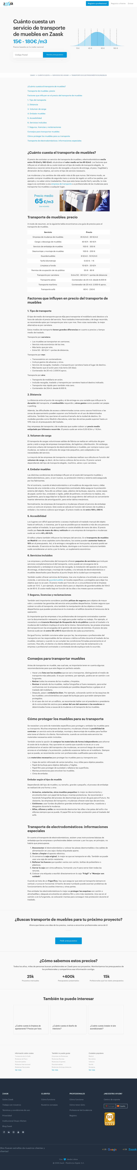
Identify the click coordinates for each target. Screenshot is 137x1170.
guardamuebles (56, 580)
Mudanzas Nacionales (22, 1067)
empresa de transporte (61, 184)
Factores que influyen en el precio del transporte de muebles (54, 96)
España (122, 1106)
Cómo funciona (48, 1100)
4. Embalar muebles (36, 114)
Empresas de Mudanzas (60, 1056)
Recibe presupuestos (55, 55)
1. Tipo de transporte (36, 100)
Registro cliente (118, 3)
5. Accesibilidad (34, 118)
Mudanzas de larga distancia (61, 1067)
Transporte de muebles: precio (41, 91)
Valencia (92, 1061)
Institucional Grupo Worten (14, 1121)
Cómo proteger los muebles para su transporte (48, 136)
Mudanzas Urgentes (58, 1061)
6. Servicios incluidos (37, 123)
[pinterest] (23, 1132)
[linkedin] (8, 1132)
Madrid (91, 1056)
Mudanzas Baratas (58, 1059)
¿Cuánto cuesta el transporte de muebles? (46, 86)
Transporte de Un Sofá (22, 1056)
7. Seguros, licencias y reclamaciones (44, 127)
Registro (73, 1116)
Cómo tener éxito (77, 1105)
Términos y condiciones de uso (16, 1110)
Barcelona (92, 1059)
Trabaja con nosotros (11, 1105)
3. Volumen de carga (36, 109)
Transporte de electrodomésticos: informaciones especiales (54, 141)
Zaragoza (92, 1067)
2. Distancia (32, 105)
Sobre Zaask (7, 1100)
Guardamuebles (20, 1061)
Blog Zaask (7, 1126)
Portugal (111, 1106)
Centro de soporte (112, 1100)
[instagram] (13, 1132)
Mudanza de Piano (21, 1059)
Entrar (130, 3)
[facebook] (4, 1132)
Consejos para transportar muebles (43, 132)
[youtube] (18, 1132)
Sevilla (91, 1064)
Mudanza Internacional (22, 1064)
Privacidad (7, 1116)
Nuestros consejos (49, 1105)
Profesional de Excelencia (81, 1110)
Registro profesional (97, 3)
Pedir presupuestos (68, 941)
